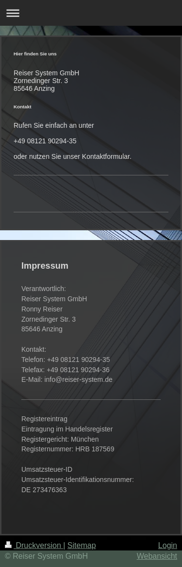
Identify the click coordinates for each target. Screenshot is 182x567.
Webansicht (157, 556)
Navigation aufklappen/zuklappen (91, 12)
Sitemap (81, 545)
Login (167, 545)
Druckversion (34, 545)
